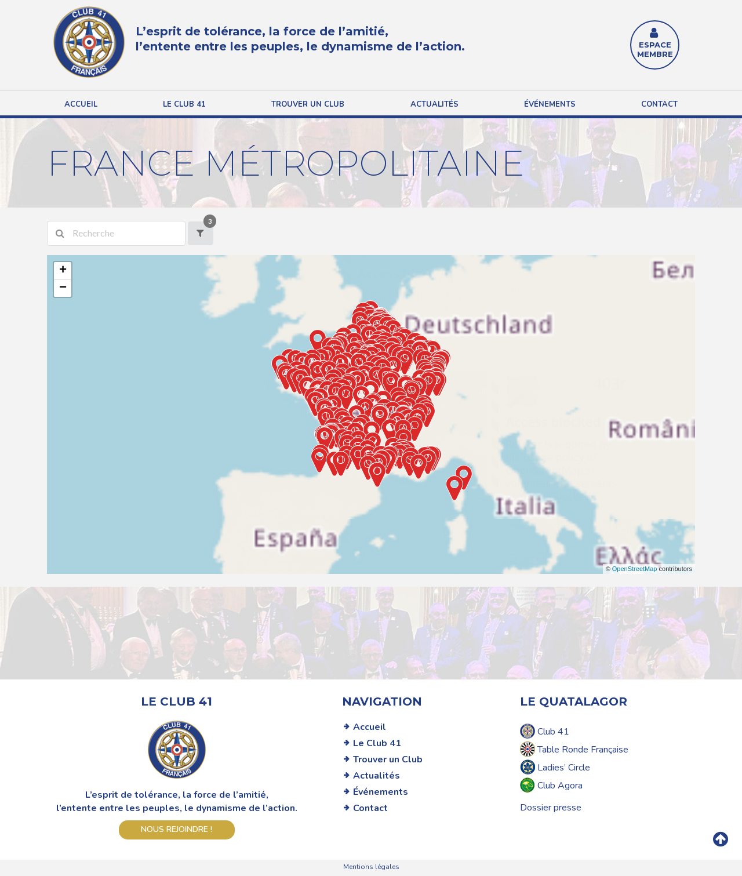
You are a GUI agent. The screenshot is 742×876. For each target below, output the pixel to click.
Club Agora (551, 785)
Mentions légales (371, 866)
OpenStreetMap (634, 568)
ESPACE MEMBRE (655, 44)
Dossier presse (550, 807)
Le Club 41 (377, 743)
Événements (550, 104)
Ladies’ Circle (555, 767)
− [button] (63, 288)
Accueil (80, 104)
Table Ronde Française (574, 749)
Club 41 (544, 731)
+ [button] (63, 270)
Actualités (434, 104)
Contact (659, 104)
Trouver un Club (388, 759)
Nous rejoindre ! (176, 829)
